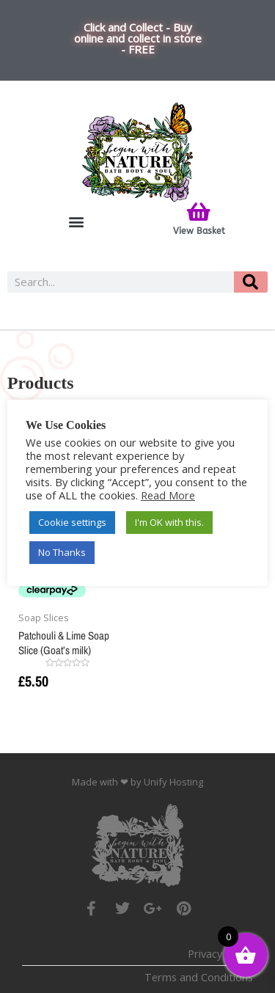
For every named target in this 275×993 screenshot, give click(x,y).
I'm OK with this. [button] (169, 522)
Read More (168, 495)
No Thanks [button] (62, 552)
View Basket (199, 231)
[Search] (251, 282)
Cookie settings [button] (72, 522)
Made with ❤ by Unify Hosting (137, 781)
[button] (76, 222)
